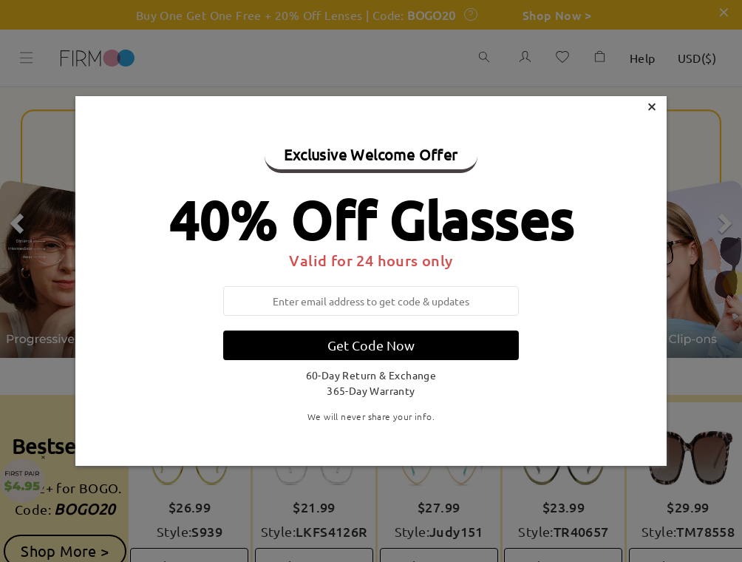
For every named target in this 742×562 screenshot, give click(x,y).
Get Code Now (371, 345)
